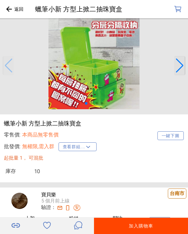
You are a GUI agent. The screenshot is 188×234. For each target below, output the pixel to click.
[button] (8, 66)
